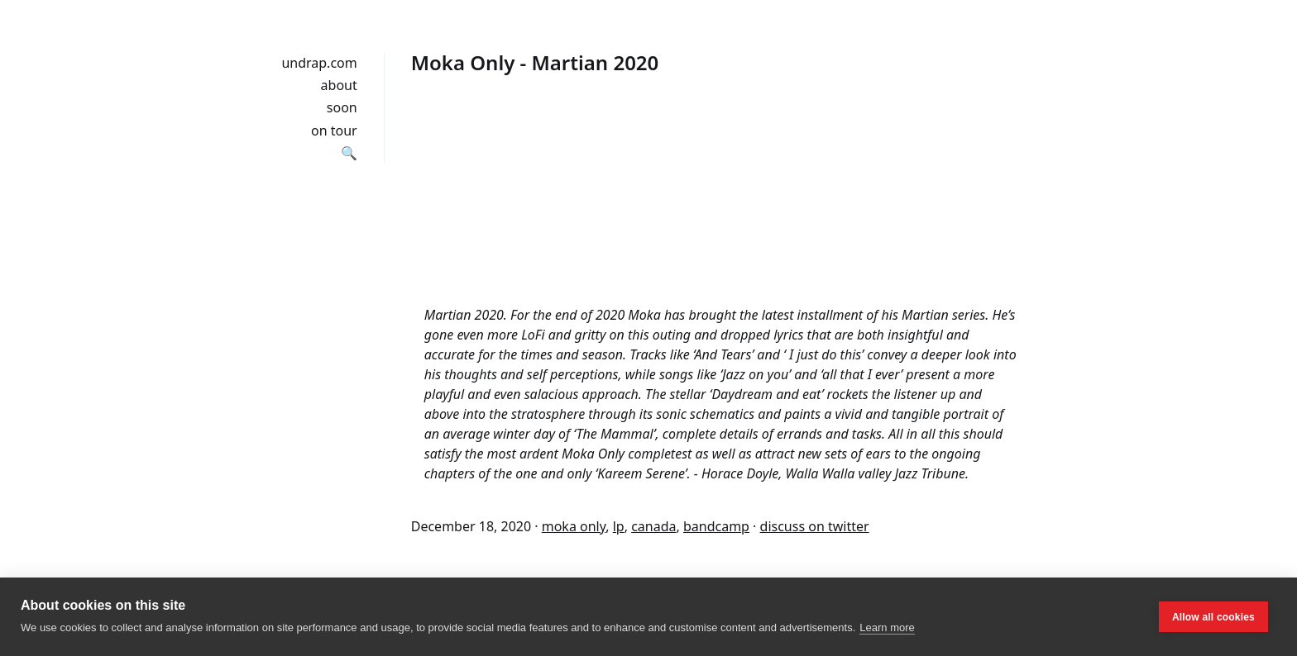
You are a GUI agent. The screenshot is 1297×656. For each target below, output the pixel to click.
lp (619, 526)
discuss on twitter (814, 526)
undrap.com (319, 63)
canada (653, 526)
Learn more (886, 627)
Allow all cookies (1213, 617)
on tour (334, 130)
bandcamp (716, 526)
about (339, 85)
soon (342, 107)
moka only (574, 526)
